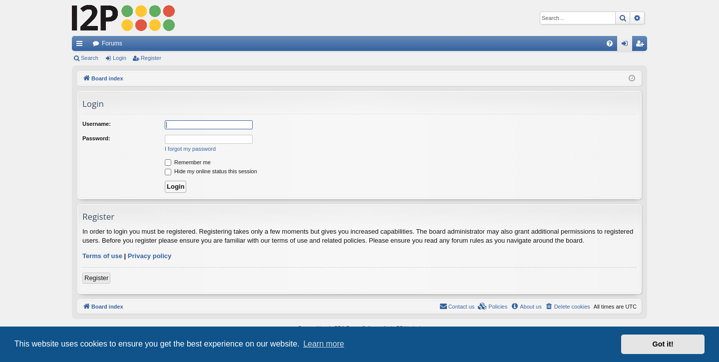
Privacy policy (149, 256)
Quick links (81, 45)
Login (119, 58)
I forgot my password (190, 149)
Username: (96, 124)
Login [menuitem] (627, 45)
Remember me (188, 162)
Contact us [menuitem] (457, 306)
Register (151, 58)
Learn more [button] (323, 344)
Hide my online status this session (211, 171)
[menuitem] (609, 43)
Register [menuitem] (642, 45)
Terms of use (102, 256)
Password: (96, 138)
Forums (112, 43)
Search (89, 58)
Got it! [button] (663, 344)
